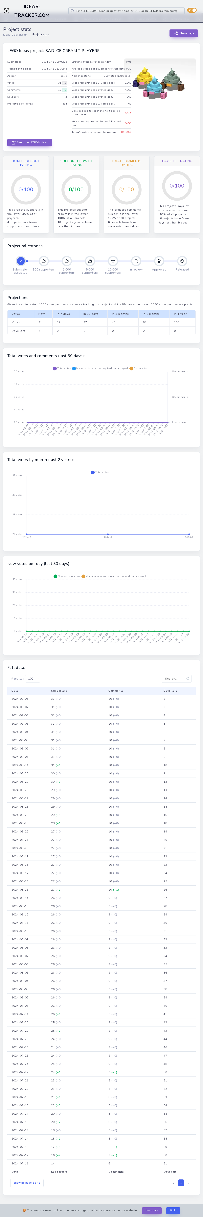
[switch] (192, 10)
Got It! (173, 1210)
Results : (25, 679)
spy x (63, 75)
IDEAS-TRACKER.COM (32, 10)
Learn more (152, 1210)
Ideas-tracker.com (15, 35)
